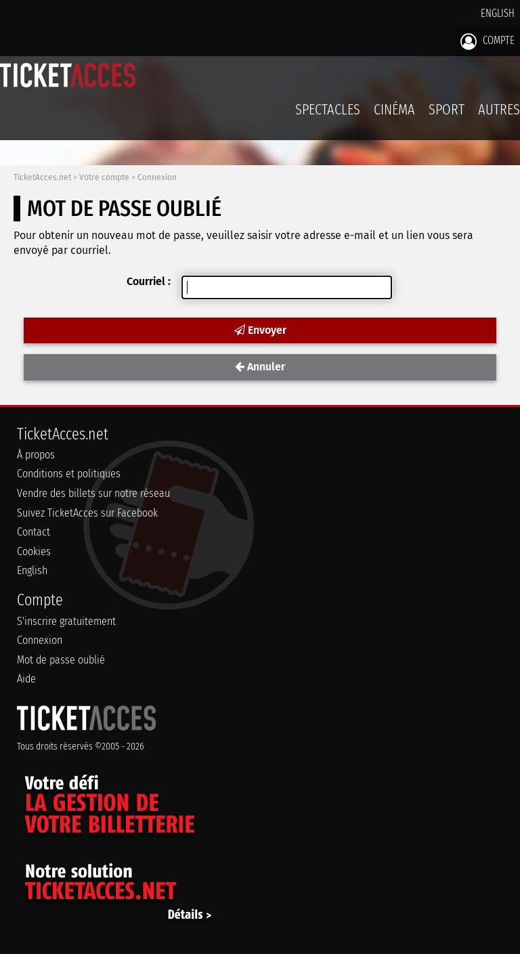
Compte (487, 41)
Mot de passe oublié (61, 659)
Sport (446, 109)
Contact (33, 531)
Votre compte (104, 177)
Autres (499, 109)
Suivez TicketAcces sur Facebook (87, 512)
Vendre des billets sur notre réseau (93, 493)
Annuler (260, 366)
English (498, 13)
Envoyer (260, 330)
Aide (26, 678)
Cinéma (394, 109)
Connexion (157, 177)
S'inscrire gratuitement (66, 621)
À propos (36, 454)
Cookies (34, 551)
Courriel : (149, 281)
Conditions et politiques (69, 473)
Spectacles (327, 109)
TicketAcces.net (42, 177)
